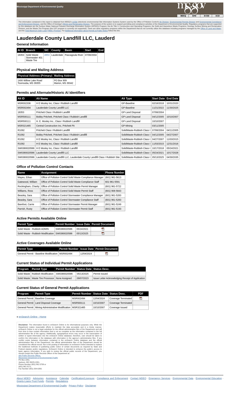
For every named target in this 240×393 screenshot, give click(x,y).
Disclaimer (90, 385)
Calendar (64, 378)
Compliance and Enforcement (112, 378)
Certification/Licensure (82, 378)
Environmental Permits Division (182, 22)
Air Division (164, 22)
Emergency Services (159, 378)
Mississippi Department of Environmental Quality (42, 385)
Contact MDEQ (138, 378)
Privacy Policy (76, 385)
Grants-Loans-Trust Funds (30, 381)
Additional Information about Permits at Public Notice (86, 31)
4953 (47, 55)
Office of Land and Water (210, 28)
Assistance (51, 378)
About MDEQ (24, 378)
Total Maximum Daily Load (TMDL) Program (43, 31)
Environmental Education (209, 378)
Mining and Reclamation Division (76, 24)
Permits (50, 381)
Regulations (62, 381)
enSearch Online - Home (32, 316)
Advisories (38, 378)
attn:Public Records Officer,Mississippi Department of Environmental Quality (38, 357)
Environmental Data (183, 378)
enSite (75, 22)
